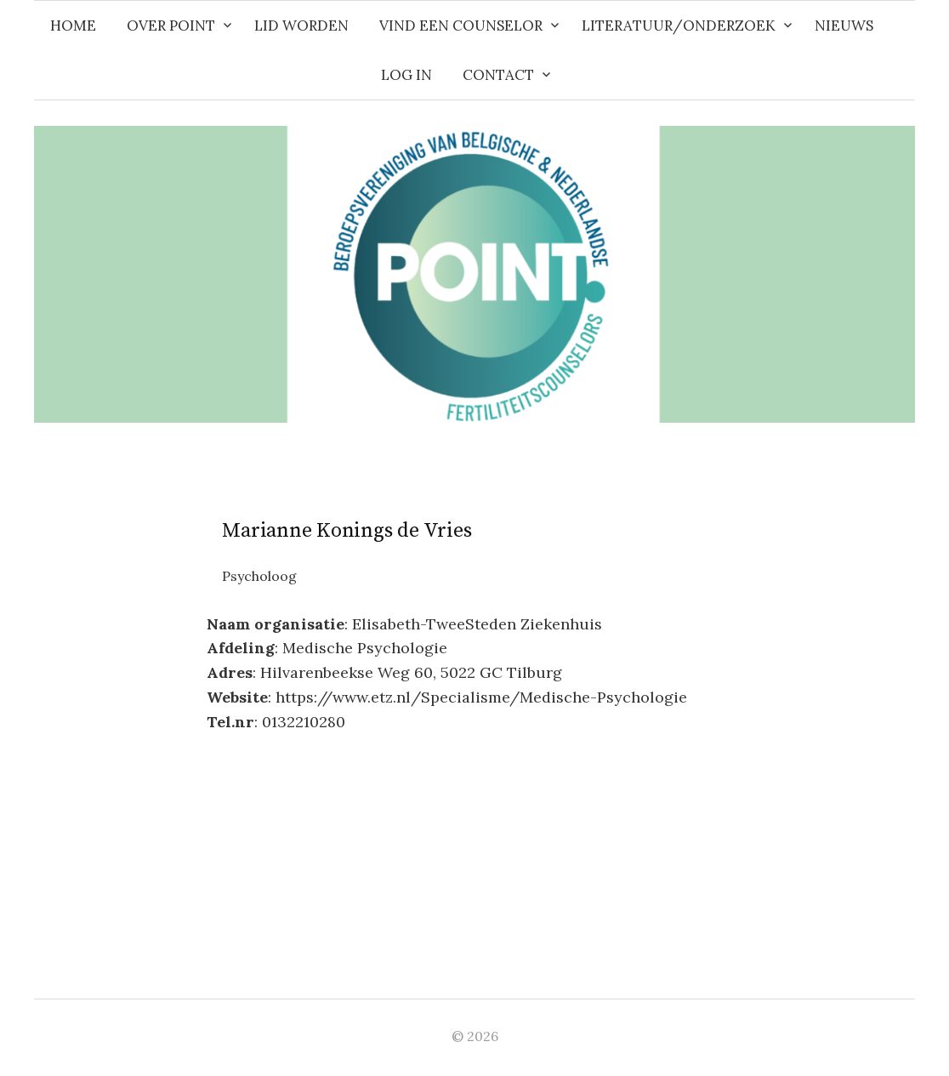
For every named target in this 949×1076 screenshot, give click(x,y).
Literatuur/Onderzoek (679, 25)
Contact (498, 74)
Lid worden (301, 25)
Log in (406, 74)
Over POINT (171, 25)
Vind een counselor (461, 25)
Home (73, 25)
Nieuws (844, 25)
